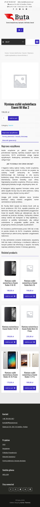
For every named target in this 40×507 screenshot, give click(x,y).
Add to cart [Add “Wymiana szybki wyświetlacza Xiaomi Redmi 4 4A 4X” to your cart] (9, 296)
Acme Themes (25, 503)
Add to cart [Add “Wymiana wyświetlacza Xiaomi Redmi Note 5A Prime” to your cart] (29, 342)
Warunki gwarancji (9, 140)
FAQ (3, 444)
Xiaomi (24, 53)
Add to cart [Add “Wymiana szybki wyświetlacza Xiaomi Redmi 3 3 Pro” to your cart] (29, 388)
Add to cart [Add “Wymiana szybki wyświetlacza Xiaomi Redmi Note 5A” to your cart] (29, 296)
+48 (4, 419)
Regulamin (6, 448)
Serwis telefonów (15, 53)
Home (7, 53)
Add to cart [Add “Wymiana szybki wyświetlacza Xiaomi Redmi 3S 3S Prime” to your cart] (9, 388)
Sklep (5, 42)
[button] (37, 42)
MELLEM (5, 474)
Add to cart (13, 118)
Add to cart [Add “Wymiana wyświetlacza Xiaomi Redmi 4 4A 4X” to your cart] (9, 342)
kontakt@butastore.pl (10, 423)
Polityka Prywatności (9, 453)
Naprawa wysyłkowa (10, 133)
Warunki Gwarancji (8, 457)
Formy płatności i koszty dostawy (15, 136)
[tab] (10, 133)
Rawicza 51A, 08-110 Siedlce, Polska (15, 427)
